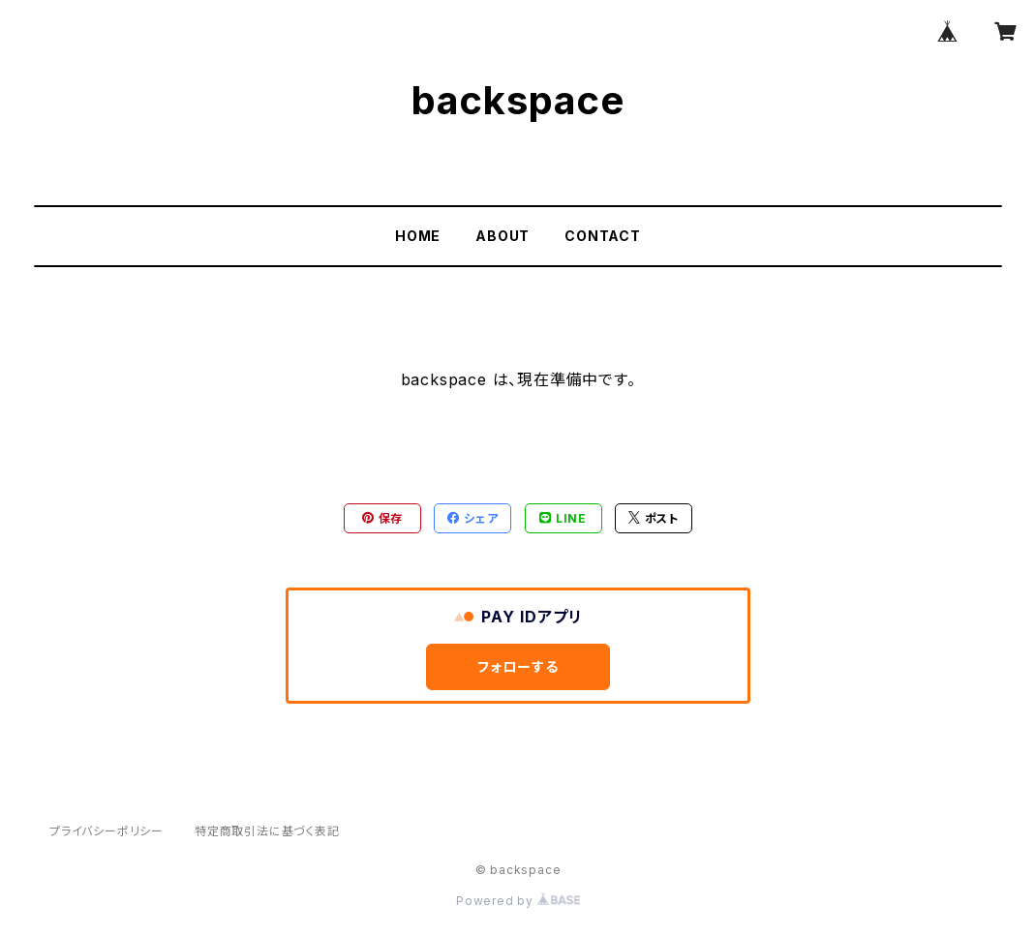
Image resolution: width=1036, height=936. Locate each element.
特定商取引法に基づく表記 (267, 831)
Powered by (518, 900)
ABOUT (502, 235)
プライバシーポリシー (106, 831)
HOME (418, 235)
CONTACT (602, 235)
